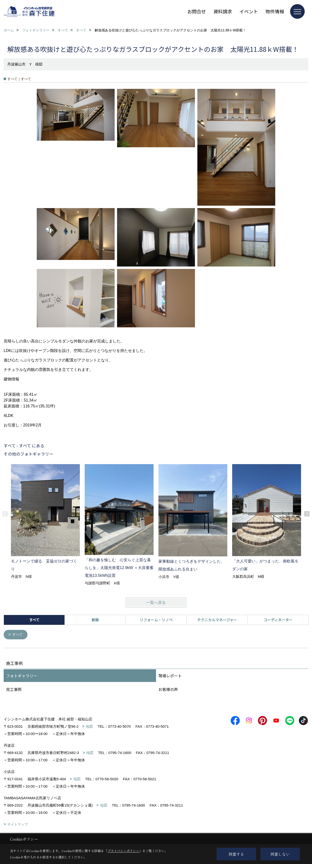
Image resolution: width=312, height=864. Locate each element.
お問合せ (196, 11)
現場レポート (170, 676)
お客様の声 (168, 690)
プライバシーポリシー (123, 850)
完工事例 (14, 690)
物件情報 (275, 11)
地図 (89, 727)
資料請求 (222, 11)
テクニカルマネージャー (217, 619)
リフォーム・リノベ (156, 619)
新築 (95, 619)
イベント (248, 11)
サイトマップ (17, 825)
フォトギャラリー (21, 676)
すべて (18, 635)
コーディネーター (278, 619)
